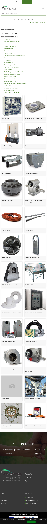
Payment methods (30, 484)
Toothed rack (7, 60)
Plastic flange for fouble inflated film (13, 72)
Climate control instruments (11, 92)
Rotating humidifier (8, 90)
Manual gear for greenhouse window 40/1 (15, 83)
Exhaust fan (6, 39)
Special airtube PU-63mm (10, 88)
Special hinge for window (10, 65)
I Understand (31, 522)
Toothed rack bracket (9, 51)
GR (20, 2)
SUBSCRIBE (38, 453)
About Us (3, 503)
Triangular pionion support (11, 67)
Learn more (40, 522)
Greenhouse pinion (9, 53)
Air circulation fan (8, 62)
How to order (28, 478)
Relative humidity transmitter (11, 44)
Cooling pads (7, 86)
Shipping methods (30, 481)
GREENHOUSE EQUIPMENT (9, 37)
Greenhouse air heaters (10, 76)
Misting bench (7, 69)
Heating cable (7, 58)
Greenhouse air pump (9, 81)
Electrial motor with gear (10, 46)
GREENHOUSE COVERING (9, 33)
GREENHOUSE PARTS (8, 30)
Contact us (27, 2)
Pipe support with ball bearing (11, 41)
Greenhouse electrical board (11, 74)
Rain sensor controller (9, 79)
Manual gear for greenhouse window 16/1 (14, 55)
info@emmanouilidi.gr (32, 500)
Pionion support (8, 48)
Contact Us (4, 500)
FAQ (2, 497)
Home (27, 22)
